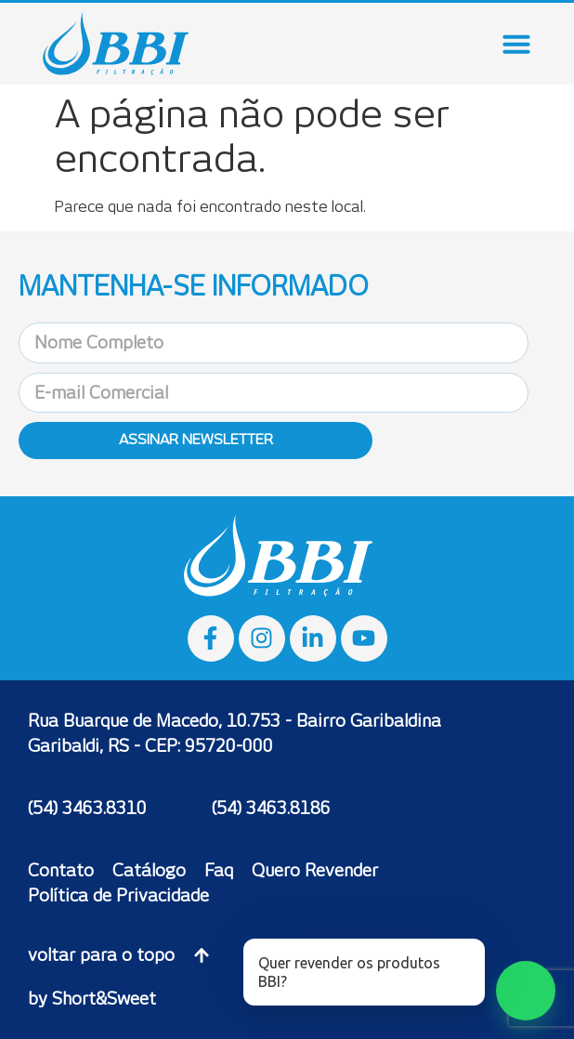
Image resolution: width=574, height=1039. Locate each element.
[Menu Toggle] (516, 44)
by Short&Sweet (92, 998)
